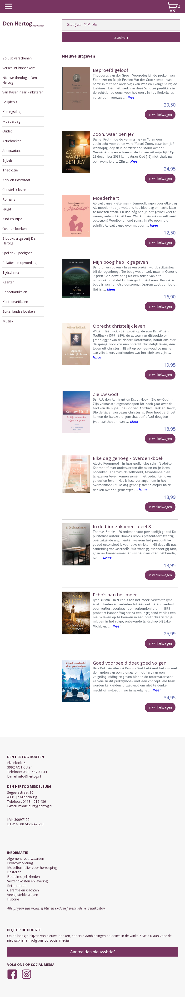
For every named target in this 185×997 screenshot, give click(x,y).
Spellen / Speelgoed (17, 253)
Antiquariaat (11, 150)
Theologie (10, 170)
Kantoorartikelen (15, 301)
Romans (8, 199)
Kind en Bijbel (12, 219)
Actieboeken (11, 141)
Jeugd (6, 209)
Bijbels (7, 160)
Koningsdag (11, 111)
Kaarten (8, 282)
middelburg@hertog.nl (35, 806)
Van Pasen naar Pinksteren (23, 92)
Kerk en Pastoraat (16, 180)
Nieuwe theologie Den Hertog (19, 80)
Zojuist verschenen (17, 58)
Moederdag (11, 121)
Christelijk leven (14, 189)
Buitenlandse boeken (18, 311)
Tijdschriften (11, 272)
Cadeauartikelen (14, 292)
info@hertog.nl (29, 776)
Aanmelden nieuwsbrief (92, 951)
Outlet (7, 131)
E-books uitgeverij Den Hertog (19, 240)
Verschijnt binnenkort (18, 68)
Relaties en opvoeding (19, 262)
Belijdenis (9, 102)
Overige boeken (14, 228)
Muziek (7, 321)
